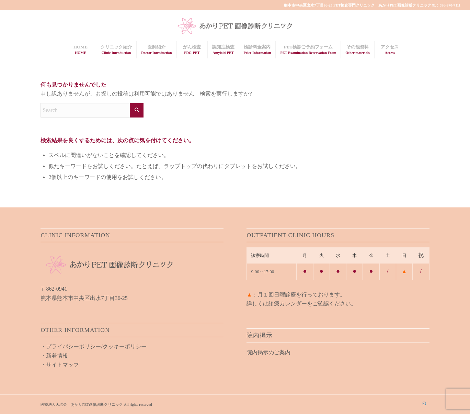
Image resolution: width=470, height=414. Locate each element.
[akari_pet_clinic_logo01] (235, 25)
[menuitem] (80, 49)
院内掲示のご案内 (268, 352)
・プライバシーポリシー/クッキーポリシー (93, 346)
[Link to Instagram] (424, 403)
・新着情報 (54, 356)
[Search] (92, 110)
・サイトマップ (60, 365)
